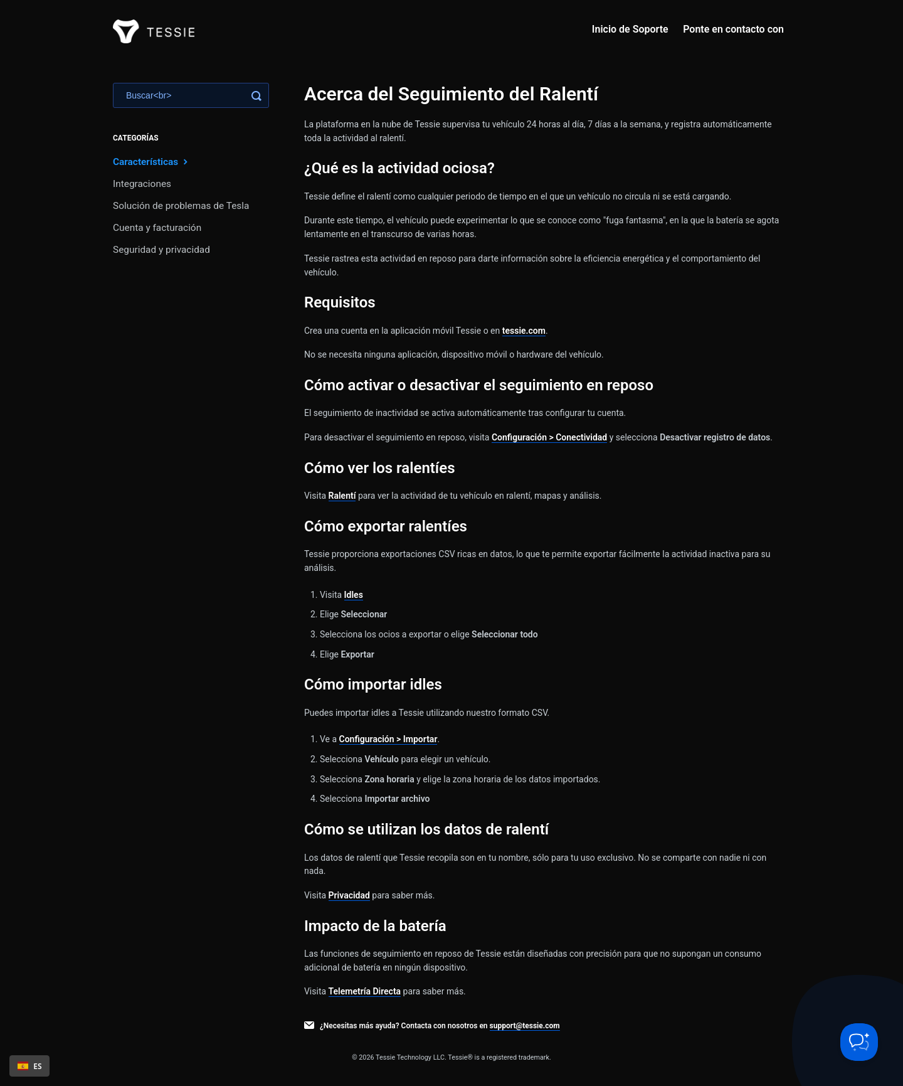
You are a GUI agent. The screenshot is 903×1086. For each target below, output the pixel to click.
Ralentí (342, 496)
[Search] (191, 95)
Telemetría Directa (365, 991)
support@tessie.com (525, 1025)
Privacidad (349, 895)
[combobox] (29, 1066)
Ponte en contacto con (733, 29)
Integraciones (142, 183)
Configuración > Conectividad (549, 437)
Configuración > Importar (388, 739)
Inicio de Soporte (630, 29)
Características (152, 162)
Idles (353, 595)
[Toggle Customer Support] (859, 1042)
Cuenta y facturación (157, 227)
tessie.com (524, 331)
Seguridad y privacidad (161, 249)
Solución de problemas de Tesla (181, 205)
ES (30, 1066)
